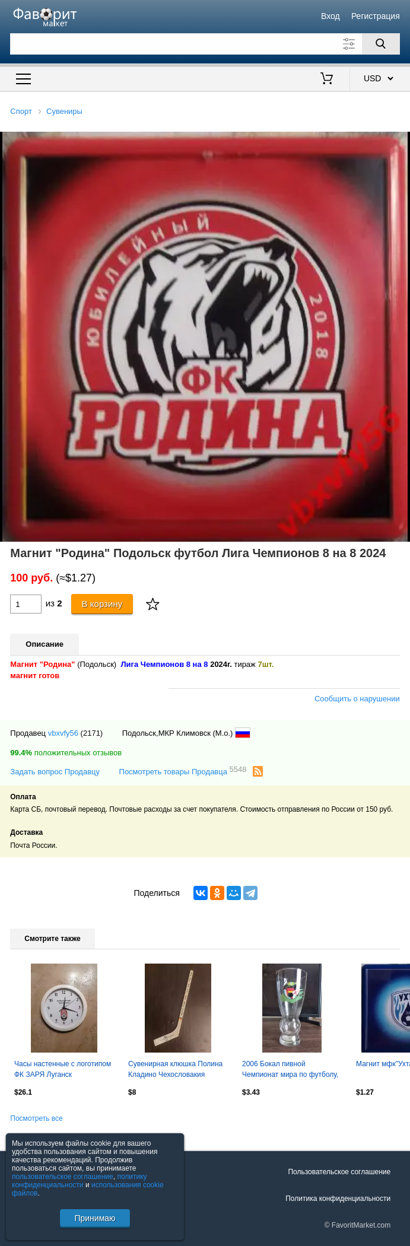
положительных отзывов (66, 752)
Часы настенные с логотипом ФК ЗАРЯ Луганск (62, 1069)
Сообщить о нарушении (357, 698)
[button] (399, 142)
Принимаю (94, 1218)
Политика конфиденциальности (337, 1198)
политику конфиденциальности (79, 1180)
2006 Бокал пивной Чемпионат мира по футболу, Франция (290, 1070)
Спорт (21, 111)
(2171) (92, 733)
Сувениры (64, 111)
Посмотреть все (36, 1118)
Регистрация (375, 16)
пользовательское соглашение (62, 1176)
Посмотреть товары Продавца (183, 771)
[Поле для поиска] (204, 44)
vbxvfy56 (63, 733)
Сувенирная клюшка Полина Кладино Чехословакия (175, 1069)
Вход (330, 16)
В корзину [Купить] (102, 604)
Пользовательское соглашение (339, 1172)
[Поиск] (381, 44)
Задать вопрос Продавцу (55, 771)
